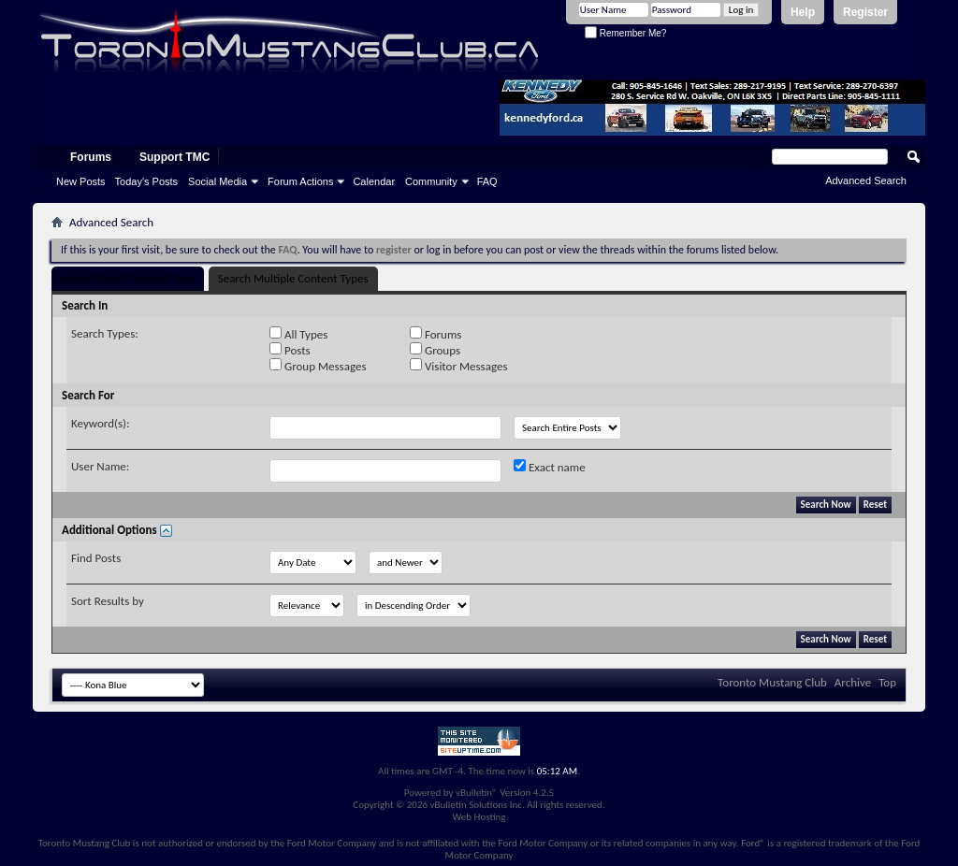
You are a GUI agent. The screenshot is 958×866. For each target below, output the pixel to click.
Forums (90, 157)
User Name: (100, 466)
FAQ (487, 181)
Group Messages (317, 365)
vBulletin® (477, 793)
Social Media (217, 181)
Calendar (374, 181)
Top (887, 682)
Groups (435, 349)
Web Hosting (478, 817)
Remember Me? (625, 33)
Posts (290, 349)
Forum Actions (300, 181)
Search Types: (104, 333)
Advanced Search (866, 180)
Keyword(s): (100, 423)
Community (431, 181)
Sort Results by (107, 601)
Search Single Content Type (128, 278)
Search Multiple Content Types (293, 278)
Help (803, 12)
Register (865, 12)
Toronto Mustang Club (772, 682)
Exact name (550, 466)
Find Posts (96, 558)
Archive (853, 682)
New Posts (81, 181)
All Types (298, 333)
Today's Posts (147, 181)
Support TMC (174, 157)
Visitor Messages (458, 365)
